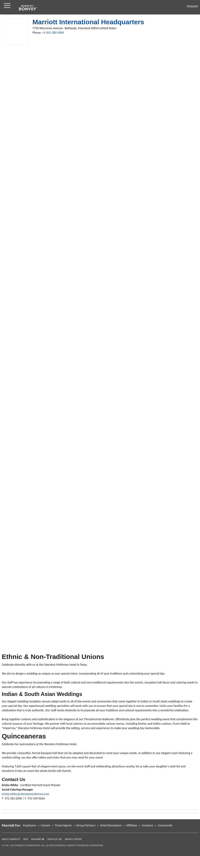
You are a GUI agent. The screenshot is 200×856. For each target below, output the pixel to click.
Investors (147, 825)
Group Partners (85, 825)
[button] (7, 7)
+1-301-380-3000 (53, 33)
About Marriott (11, 839)
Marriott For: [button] (11, 825)
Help (25, 839)
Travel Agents (63, 825)
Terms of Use (54, 839)
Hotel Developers (111, 825)
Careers (45, 825)
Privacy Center (73, 839)
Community (165, 825)
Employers (29, 825)
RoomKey (37, 839)
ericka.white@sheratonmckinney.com (25, 794)
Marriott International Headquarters (88, 22)
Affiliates (131, 825)
